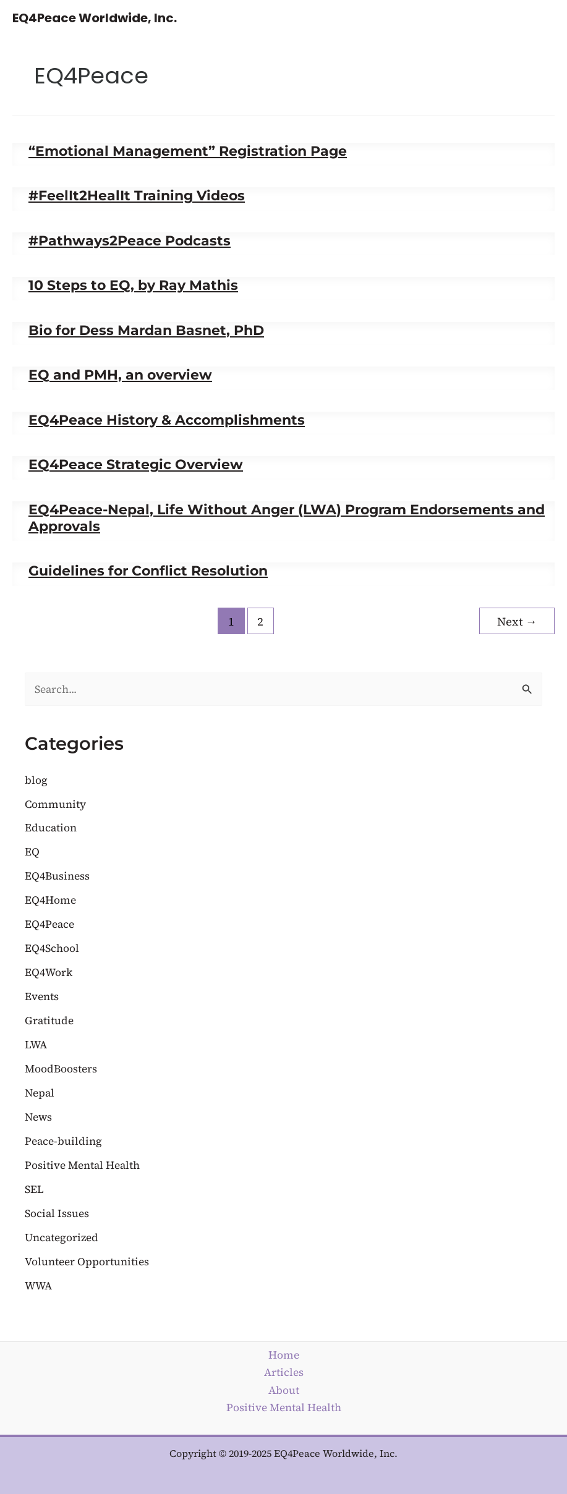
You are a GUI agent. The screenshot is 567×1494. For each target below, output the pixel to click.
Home (283, 1355)
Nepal (39, 1092)
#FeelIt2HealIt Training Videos (136, 195)
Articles (284, 1372)
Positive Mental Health (82, 1165)
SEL (34, 1189)
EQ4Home (50, 900)
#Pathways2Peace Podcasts (129, 240)
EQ (32, 851)
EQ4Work (48, 972)
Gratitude (49, 1020)
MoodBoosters (61, 1068)
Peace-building (63, 1141)
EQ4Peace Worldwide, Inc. (94, 18)
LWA (36, 1044)
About (283, 1390)
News (38, 1117)
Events (42, 996)
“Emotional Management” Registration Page (187, 151)
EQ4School (52, 948)
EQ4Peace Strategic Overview (135, 464)
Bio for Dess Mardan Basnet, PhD (146, 330)
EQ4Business (57, 875)
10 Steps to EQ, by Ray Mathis (133, 285)
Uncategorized (61, 1237)
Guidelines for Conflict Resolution (148, 570)
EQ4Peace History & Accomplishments (166, 420)
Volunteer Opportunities (87, 1261)
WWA (38, 1285)
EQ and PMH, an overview (120, 375)
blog (36, 780)
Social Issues (57, 1213)
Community (55, 804)
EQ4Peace (49, 924)
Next (517, 621)
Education (51, 827)
